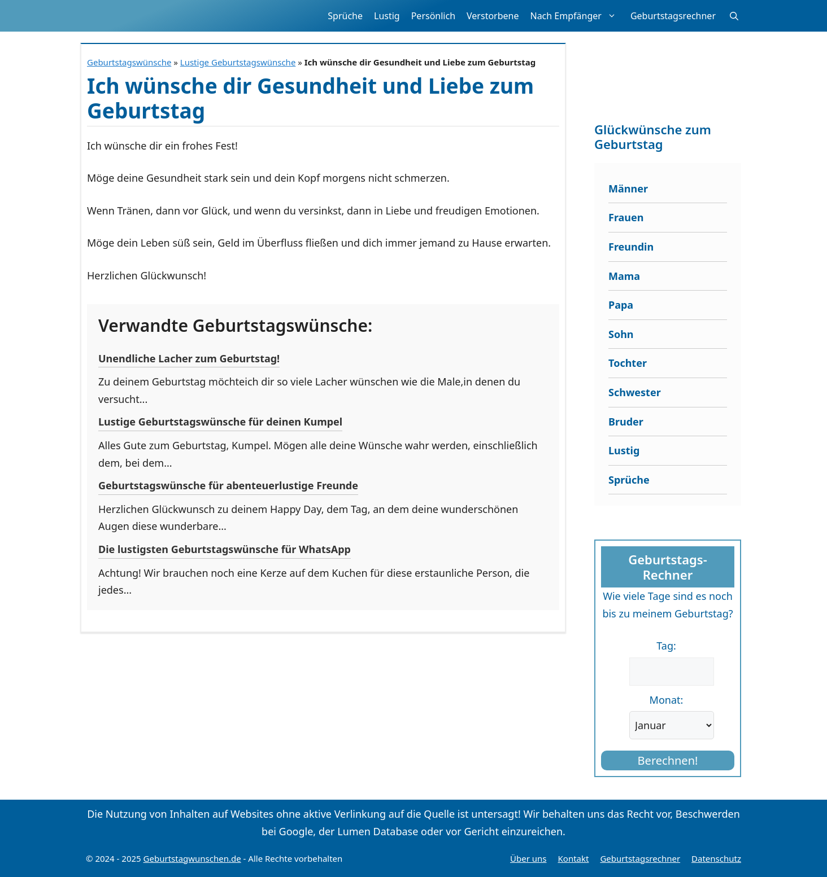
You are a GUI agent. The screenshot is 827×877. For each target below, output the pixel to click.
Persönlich (433, 16)
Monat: (667, 700)
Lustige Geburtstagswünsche (238, 62)
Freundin (631, 246)
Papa (620, 305)
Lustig (387, 16)
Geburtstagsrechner (673, 16)
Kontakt (573, 858)
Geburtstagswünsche (129, 62)
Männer (628, 188)
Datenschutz (716, 858)
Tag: (666, 645)
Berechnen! (668, 760)
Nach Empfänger (577, 16)
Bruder (625, 421)
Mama (624, 276)
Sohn (621, 334)
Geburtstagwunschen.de (192, 858)
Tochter (627, 363)
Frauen (626, 217)
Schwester (634, 392)
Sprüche (345, 16)
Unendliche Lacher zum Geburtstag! (189, 358)
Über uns (528, 858)
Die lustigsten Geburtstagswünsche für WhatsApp (224, 549)
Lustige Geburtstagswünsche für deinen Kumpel (220, 421)
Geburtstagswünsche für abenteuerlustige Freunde (228, 485)
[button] (734, 16)
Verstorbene (493, 16)
